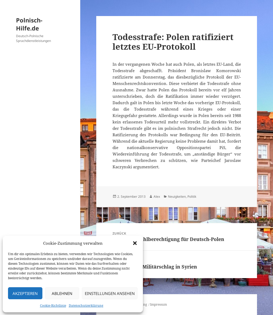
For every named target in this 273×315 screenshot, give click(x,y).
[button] (135, 243)
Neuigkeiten (177, 196)
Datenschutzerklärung (86, 305)
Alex (157, 196)
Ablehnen (62, 293)
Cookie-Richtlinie (53, 305)
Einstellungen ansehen (110, 293)
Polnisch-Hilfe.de (29, 24)
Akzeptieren (25, 293)
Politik (191, 196)
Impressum (158, 304)
